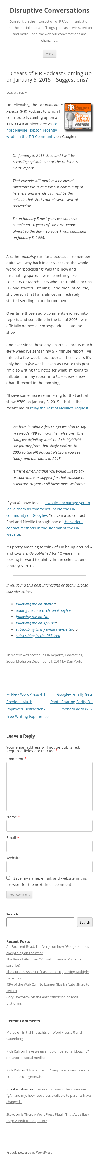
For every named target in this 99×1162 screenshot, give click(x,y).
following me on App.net (36, 622)
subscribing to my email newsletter (44, 629)
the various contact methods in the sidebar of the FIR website (44, 528)
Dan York (74, 661)
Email (12, 837)
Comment (16, 758)
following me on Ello (32, 616)
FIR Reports (54, 655)
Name (13, 816)
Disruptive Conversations (49, 10)
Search (12, 914)
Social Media (16, 661)
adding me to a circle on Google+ (43, 610)
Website (13, 857)
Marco (11, 1032)
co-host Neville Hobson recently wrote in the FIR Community (32, 130)
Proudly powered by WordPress (29, 1152)
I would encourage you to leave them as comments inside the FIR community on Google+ (48, 509)
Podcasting (73, 655)
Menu (50, 54)
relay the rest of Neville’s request (59, 407)
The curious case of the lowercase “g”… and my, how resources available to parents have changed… (48, 1095)
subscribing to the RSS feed (38, 635)
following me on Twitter (35, 604)
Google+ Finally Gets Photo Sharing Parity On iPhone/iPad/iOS (71, 702)
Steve (10, 1114)
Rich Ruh (13, 1051)
